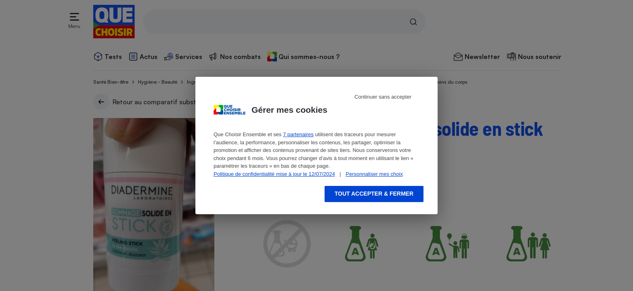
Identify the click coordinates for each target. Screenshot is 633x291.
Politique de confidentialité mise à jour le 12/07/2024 (274, 174)
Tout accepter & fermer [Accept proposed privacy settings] (374, 193)
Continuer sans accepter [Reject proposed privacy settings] (382, 97)
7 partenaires (298, 134)
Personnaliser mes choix (374, 174)
